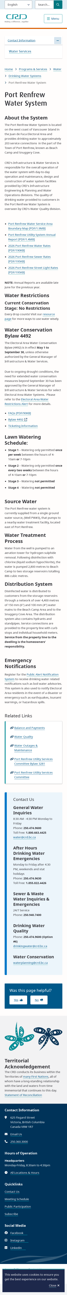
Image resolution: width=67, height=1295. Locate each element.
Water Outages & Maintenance (26, 748)
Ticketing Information (23, 426)
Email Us (16, 1134)
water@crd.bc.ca (24, 837)
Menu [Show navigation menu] (55, 19)
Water (57, 69)
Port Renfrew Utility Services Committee (33, 775)
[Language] (18, 4)
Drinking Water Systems (25, 76)
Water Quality (23, 737)
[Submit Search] (58, 4)
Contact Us (12, 1192)
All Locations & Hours (24, 1173)
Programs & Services (33, 69)
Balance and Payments (29, 728)
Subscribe (11, 1214)
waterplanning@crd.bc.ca (30, 963)
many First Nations (35, 1077)
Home (9, 69)
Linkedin (18, 1248)
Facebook (18, 1233)
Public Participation (18, 1206)
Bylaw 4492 (15, 419)
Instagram (19, 1240)
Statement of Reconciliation (23, 1095)
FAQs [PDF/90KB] (19, 413)
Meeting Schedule (17, 1199)
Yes (16, 1000)
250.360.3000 (19, 1142)
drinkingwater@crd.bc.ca (30, 946)
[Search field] (44, 4)
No (37, 1000)
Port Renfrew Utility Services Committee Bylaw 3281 (33, 761)
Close (52, 1285)
